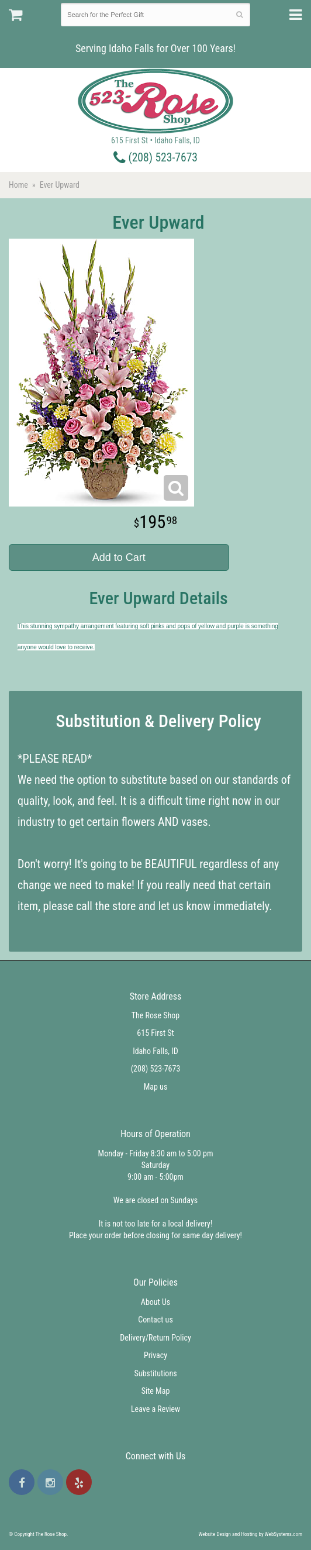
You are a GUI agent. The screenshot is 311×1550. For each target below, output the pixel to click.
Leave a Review (155, 1409)
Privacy (155, 1355)
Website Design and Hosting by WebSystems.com (250, 1534)
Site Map (155, 1391)
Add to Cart (119, 557)
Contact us (155, 1319)
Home (18, 185)
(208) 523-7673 (155, 157)
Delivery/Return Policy (155, 1337)
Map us (156, 1086)
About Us (155, 1302)
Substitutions (155, 1373)
